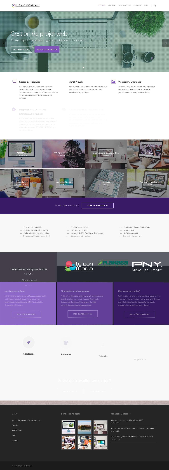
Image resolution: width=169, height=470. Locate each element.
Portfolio (15, 426)
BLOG (146, 5)
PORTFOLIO (112, 5)
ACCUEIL (101, 5)
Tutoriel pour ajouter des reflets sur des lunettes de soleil (132, 437)
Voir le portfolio (47, 49)
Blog (13, 436)
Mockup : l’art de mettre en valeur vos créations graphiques (132, 429)
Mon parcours (17, 431)
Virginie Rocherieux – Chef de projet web (26, 421)
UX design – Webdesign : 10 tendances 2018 (127, 421)
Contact (15, 441)
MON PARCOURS (125, 5)
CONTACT (137, 5)
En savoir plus (21, 49)
